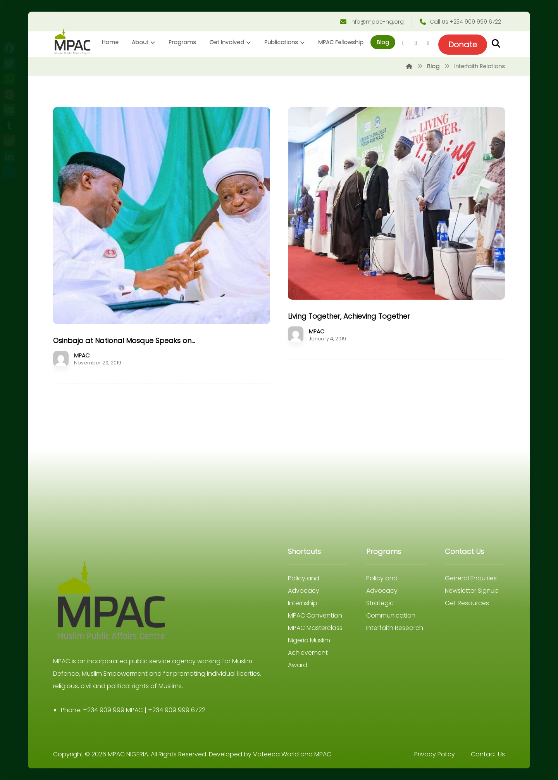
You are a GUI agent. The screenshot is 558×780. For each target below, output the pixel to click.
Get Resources (467, 603)
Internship (302, 603)
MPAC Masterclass (315, 627)
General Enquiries (471, 578)
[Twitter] (416, 43)
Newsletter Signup (472, 590)
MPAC (82, 355)
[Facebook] (403, 43)
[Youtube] (428, 43)
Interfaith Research (394, 627)
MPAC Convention (315, 615)
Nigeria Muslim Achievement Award (309, 653)
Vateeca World (276, 754)
